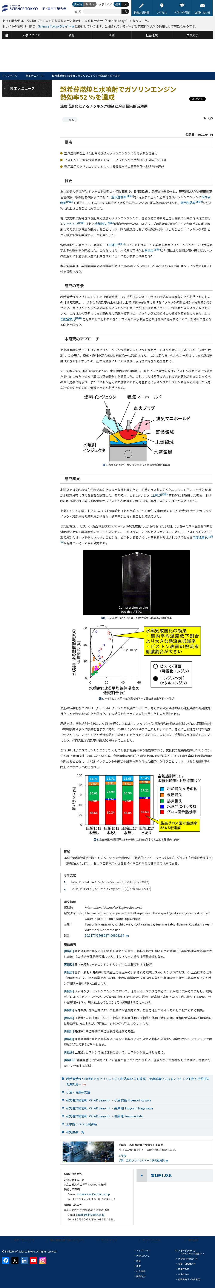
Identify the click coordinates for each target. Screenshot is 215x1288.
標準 (117, 4)
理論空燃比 (71, 319)
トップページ (10, 75)
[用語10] (70, 1060)
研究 (71, 120)
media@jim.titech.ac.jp (90, 1214)
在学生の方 (183, 1274)
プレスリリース (151, 1240)
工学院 (122, 1155)
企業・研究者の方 (186, 1263)
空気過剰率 (122, 197)
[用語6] (69, 1018)
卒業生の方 (183, 1269)
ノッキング (74, 224)
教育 (138, 1260)
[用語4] (69, 991)
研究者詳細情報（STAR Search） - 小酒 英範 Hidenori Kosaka (108, 1100)
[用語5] (69, 1010)
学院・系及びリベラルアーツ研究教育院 (141, 1160)
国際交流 (140, 1276)
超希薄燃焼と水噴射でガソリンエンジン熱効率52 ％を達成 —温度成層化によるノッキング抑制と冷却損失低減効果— (137, 1081)
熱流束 (152, 250)
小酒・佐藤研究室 (78, 1092)
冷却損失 (104, 224)
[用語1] (69, 951)
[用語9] (69, 1052)
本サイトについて (24, 1240)
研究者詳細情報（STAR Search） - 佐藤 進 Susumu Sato (104, 1116)
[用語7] (69, 1031)
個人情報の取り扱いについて (67, 1240)
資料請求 (193, 1240)
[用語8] (69, 1039)
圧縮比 (116, 245)
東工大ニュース (35, 75)
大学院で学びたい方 (188, 1258)
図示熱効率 (191, 203)
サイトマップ (109, 1240)
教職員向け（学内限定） (190, 1279)
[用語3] (69, 972)
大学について (142, 1255)
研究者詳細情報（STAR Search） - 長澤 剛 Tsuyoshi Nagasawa (109, 1108)
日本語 (78, 4)
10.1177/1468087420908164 (104, 935)
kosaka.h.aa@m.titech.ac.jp (93, 1194)
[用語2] (69, 964)
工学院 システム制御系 (81, 1124)
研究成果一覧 (75, 1132)
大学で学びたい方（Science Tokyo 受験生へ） (191, 1252)
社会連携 (140, 1271)
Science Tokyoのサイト (54, 26)
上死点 (160, 495)
